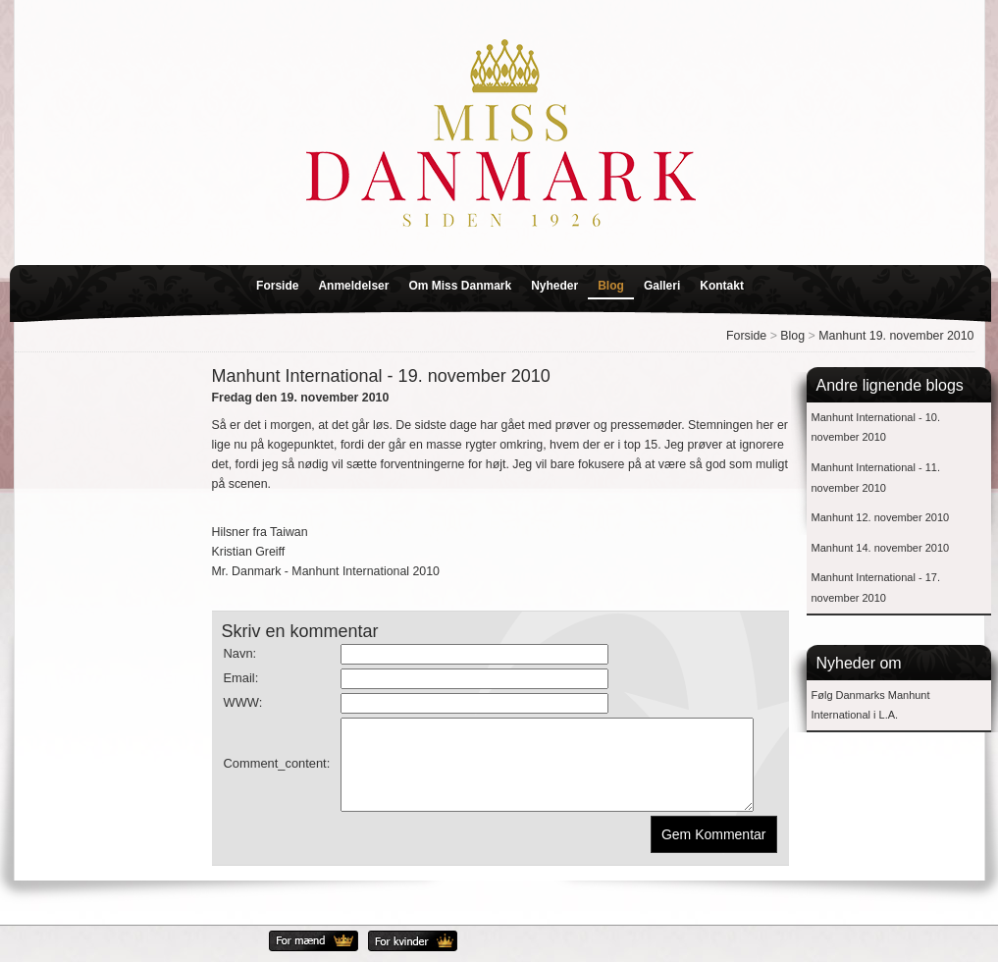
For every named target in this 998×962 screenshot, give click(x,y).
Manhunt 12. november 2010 (881, 517)
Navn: (240, 653)
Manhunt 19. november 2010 (895, 336)
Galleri (662, 286)
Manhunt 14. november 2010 (881, 548)
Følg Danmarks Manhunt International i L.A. (871, 705)
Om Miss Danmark (459, 286)
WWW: (243, 702)
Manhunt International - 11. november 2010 (876, 477)
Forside (277, 286)
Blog (611, 286)
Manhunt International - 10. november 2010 (876, 427)
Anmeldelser (353, 286)
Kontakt (722, 286)
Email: (241, 677)
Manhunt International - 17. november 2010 (876, 587)
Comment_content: (277, 772)
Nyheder (554, 286)
